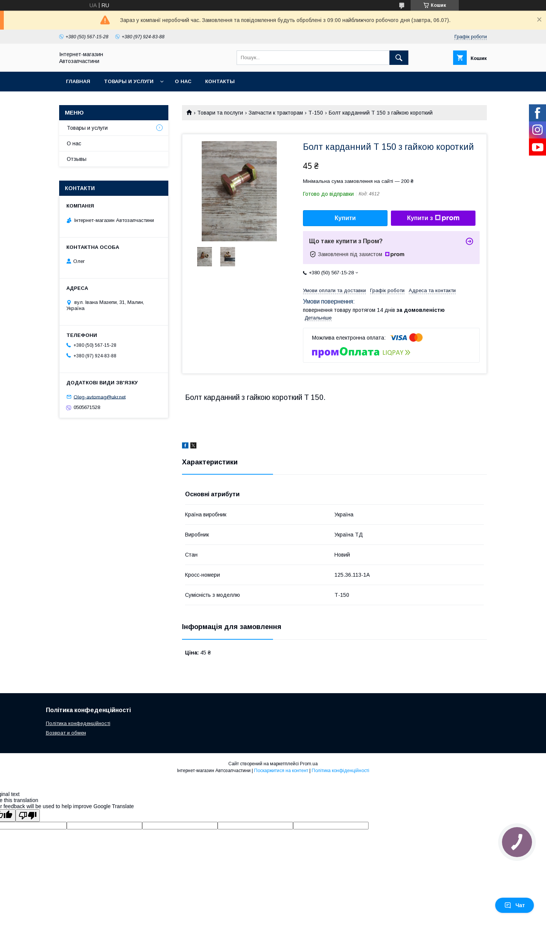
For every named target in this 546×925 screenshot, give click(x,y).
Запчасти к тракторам (276, 113)
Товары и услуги (129, 81)
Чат (514, 905)
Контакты (220, 81)
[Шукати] (398, 57)
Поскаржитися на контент (281, 770)
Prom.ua (309, 763)
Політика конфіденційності (340, 770)
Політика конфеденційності (78, 723)
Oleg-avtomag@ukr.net (100, 397)
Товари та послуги (220, 113)
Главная (78, 81)
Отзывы (76, 159)
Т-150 (315, 113)
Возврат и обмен (66, 733)
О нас (183, 81)
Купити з (433, 218)
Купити (345, 218)
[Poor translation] (28, 815)
